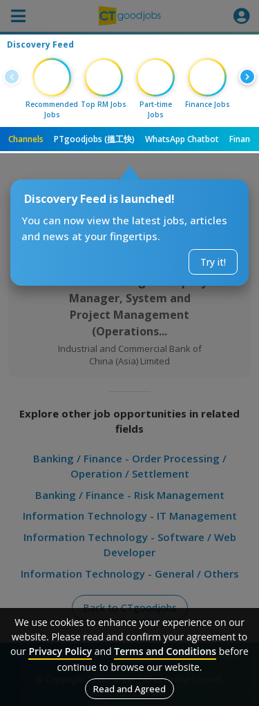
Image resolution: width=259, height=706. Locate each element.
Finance (244, 139)
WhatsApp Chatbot (182, 139)
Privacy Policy (60, 651)
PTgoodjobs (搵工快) (94, 139)
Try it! (213, 261)
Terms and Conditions (165, 651)
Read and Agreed (129, 689)
